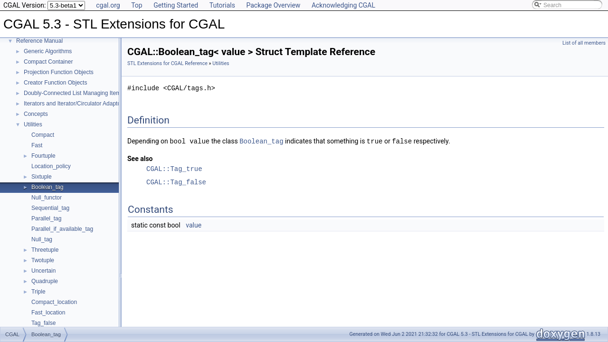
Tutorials (222, 5)
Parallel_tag (46, 218)
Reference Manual (39, 41)
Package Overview (273, 5)
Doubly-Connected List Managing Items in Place (84, 93)
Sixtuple (41, 176)
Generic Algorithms (48, 51)
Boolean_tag (47, 187)
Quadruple (44, 281)
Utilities (33, 124)
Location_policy (51, 166)
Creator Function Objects (55, 82)
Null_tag (41, 239)
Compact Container (48, 61)
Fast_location (48, 312)
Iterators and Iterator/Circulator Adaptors (74, 103)
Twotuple (42, 260)
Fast (36, 145)
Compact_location (54, 302)
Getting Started (175, 5)
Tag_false (43, 323)
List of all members (584, 43)
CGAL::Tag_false (176, 181)
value (193, 224)
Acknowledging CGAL (343, 5)
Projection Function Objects (59, 72)
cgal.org (108, 5)
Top (136, 5)
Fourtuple (43, 155)
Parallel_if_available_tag (62, 229)
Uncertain (43, 270)
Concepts (36, 114)
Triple (38, 291)
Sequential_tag (50, 208)
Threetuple (44, 250)
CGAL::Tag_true (174, 168)
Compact (42, 135)
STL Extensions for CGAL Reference (167, 63)
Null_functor (46, 197)
